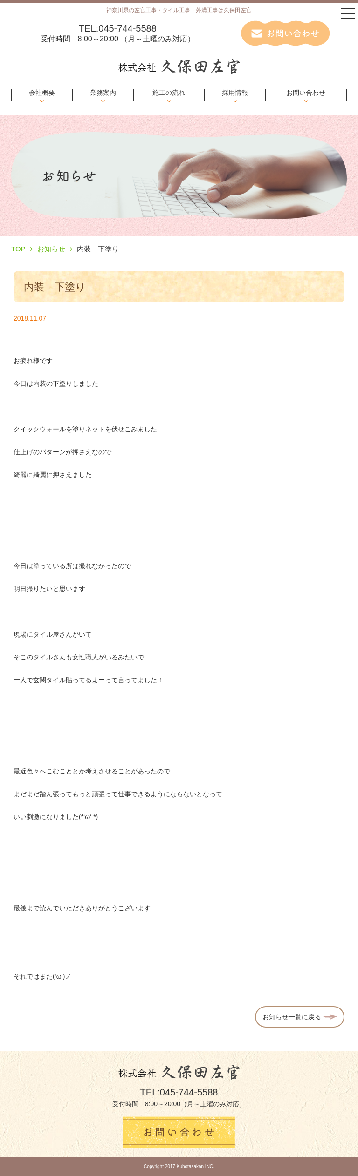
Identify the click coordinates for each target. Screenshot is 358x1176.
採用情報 (235, 92)
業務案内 (103, 92)
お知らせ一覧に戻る (299, 1017)
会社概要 (42, 92)
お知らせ (51, 249)
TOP (18, 249)
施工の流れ (168, 92)
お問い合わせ (305, 92)
